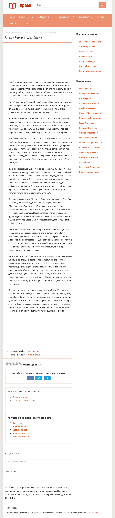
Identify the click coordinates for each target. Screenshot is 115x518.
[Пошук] (67, 5)
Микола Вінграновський (90, 113)
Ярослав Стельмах (88, 128)
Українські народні (27, 17)
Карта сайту (93, 512)
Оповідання (64, 17)
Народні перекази (87, 66)
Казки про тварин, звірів (23, 400)
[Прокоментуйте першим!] (38, 461)
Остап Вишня (85, 162)
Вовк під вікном (19, 426)
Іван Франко (85, 89)
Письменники (15, 24)
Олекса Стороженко (88, 133)
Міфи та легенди (87, 61)
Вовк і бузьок (18, 433)
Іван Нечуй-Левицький (90, 167)
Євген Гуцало (85, 98)
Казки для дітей (19, 397)
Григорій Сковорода (88, 157)
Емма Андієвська (87, 123)
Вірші (27, 24)
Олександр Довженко (89, 152)
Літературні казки (46, 17)
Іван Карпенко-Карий (89, 138)
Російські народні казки (90, 71)
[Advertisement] (38, 62)
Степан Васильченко (89, 103)
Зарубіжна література (82, 17)
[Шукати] (102, 5)
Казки (12, 17)
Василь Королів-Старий (90, 93)
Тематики (100, 17)
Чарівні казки (85, 56)
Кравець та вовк (20, 430)
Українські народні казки (91, 42)
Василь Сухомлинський (90, 147)
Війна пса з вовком (21, 437)
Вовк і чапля (18, 423)
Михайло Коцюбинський (90, 142)
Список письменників (89, 172)
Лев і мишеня (33, 351)
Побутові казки (86, 51)
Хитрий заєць (34, 355)
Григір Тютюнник (87, 108)
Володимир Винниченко (90, 118)
